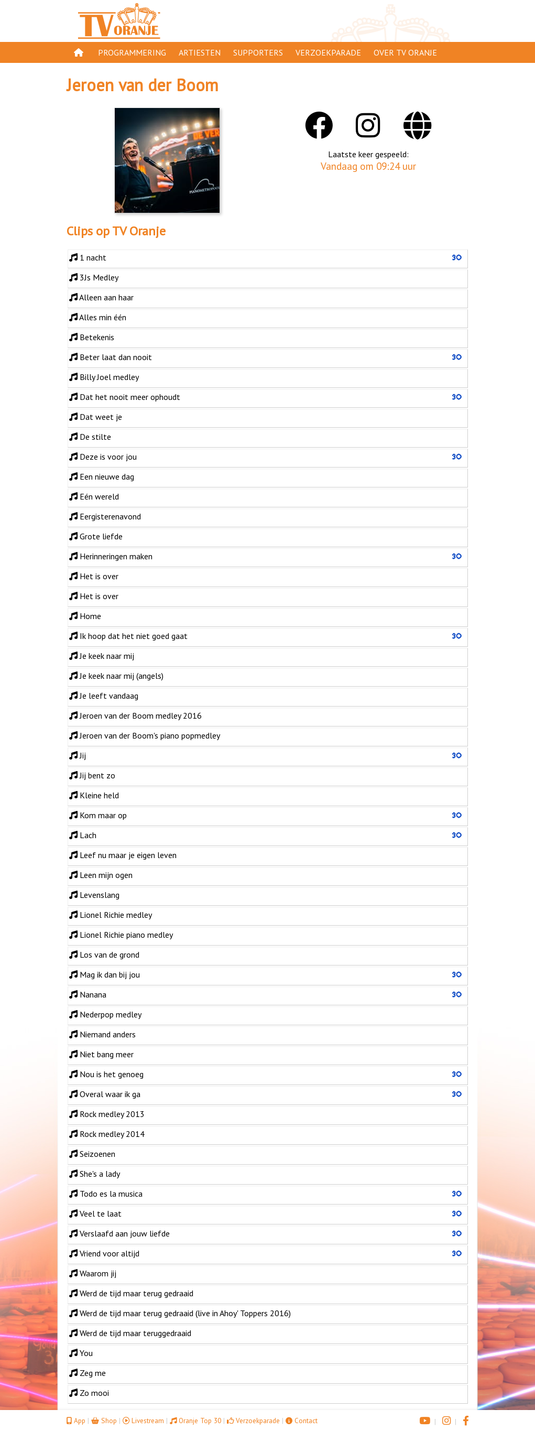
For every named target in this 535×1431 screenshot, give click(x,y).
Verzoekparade (328, 52)
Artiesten (200, 52)
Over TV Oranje (405, 52)
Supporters (258, 52)
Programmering (132, 52)
